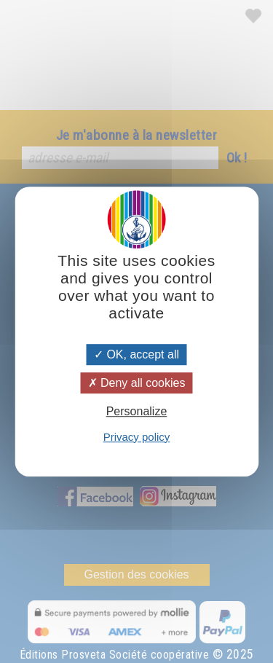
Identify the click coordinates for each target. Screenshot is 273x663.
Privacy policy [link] (136, 437)
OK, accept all (136, 354)
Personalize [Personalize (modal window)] (136, 412)
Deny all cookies (137, 383)
